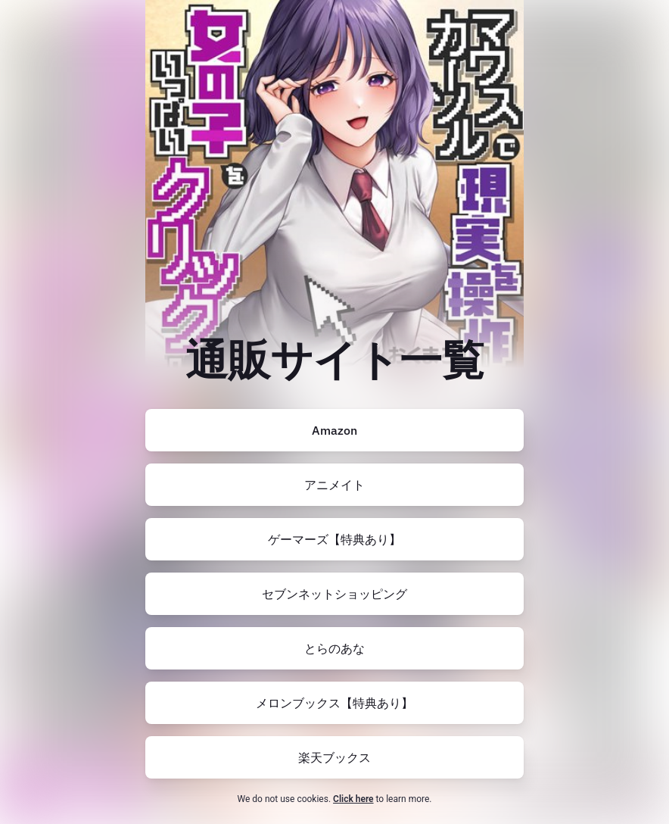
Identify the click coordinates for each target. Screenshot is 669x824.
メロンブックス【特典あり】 (334, 702)
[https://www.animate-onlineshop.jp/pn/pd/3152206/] (334, 485)
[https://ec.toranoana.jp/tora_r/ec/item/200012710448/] (334, 648)
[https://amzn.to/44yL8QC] (334, 430)
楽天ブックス (334, 757)
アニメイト (334, 484)
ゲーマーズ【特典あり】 (334, 539)
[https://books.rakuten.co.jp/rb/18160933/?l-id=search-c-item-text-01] (334, 757)
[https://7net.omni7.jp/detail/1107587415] (334, 594)
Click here (353, 799)
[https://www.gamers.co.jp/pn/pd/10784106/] (334, 539)
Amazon (334, 430)
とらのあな (334, 648)
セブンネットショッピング (334, 593)
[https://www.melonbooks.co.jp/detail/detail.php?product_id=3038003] (334, 703)
